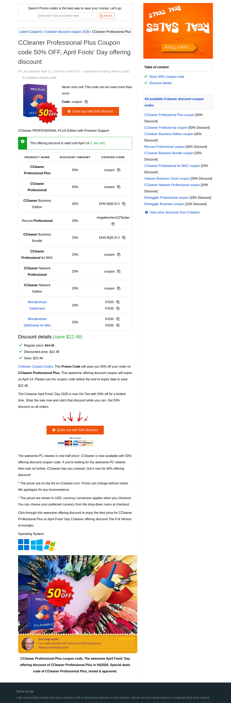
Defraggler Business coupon (164, 204)
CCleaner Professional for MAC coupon (172, 165)
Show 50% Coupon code (166, 76)
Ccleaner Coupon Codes (35, 366)
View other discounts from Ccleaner (172, 212)
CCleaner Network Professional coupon (172, 185)
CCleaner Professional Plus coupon (169, 115)
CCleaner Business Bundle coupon (169, 153)
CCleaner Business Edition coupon (168, 134)
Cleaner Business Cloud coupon (167, 178)
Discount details (160, 83)
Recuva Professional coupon (164, 146)
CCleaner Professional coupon (165, 127)
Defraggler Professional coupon (166, 197)
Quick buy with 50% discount (90, 111)
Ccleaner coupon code (41, 77)
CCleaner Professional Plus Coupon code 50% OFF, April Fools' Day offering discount (74, 52)
